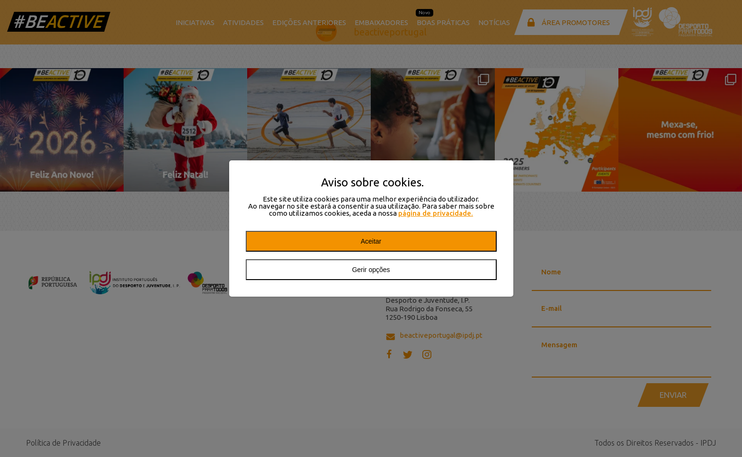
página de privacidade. (435, 213)
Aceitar (371, 241)
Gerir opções (371, 269)
